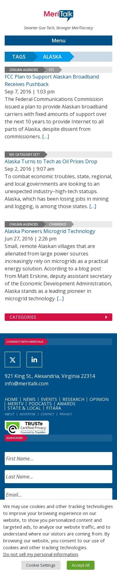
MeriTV (15, 404)
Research (73, 399)
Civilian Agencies (23, 70)
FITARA (53, 408)
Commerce (57, 224)
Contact (47, 414)
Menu (59, 40)
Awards (66, 404)
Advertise (28, 414)
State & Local (24, 408)
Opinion (99, 399)
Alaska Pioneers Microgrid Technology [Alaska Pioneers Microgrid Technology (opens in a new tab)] (50, 231)
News (29, 399)
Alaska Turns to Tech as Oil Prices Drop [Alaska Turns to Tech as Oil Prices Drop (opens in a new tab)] (51, 161)
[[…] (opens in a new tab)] (92, 206)
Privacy (66, 414)
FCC (51, 70)
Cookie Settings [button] (41, 565)
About (9, 414)
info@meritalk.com (26, 383)
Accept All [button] (81, 565)
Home (11, 399)
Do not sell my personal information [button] (40, 554)
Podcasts (40, 404)
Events (49, 399)
